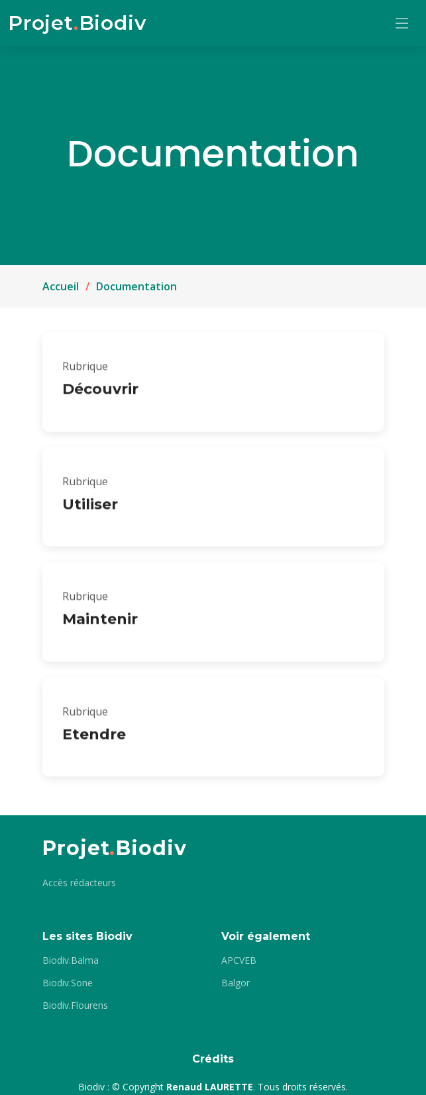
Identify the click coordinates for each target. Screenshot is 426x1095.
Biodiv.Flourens (75, 1005)
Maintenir (100, 625)
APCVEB (238, 960)
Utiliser (90, 509)
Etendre (94, 739)
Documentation (136, 286)
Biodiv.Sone (67, 983)
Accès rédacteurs (79, 883)
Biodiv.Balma (70, 960)
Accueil (60, 286)
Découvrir (100, 395)
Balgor (235, 983)
